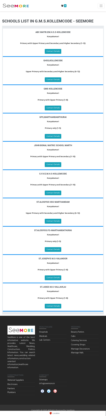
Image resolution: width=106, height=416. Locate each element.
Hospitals (43, 332)
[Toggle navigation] (101, 5)
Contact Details (53, 51)
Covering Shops (78, 344)
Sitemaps (43, 379)
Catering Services (79, 340)
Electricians (12, 384)
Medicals (43, 336)
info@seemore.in (47, 383)
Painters (11, 388)
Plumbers (11, 392)
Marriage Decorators (80, 349)
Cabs (73, 336)
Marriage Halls (77, 352)
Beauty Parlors (77, 332)
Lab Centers (44, 340)
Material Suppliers (15, 380)
